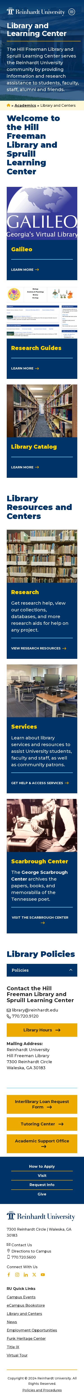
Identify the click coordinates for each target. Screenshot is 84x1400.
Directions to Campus (31, 1251)
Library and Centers (24, 1314)
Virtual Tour (17, 1355)
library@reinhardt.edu (35, 1010)
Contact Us (21, 1245)
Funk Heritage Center (26, 1338)
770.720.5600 (23, 1257)
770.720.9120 (25, 1016)
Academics (25, 105)
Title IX (13, 1347)
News (12, 1322)
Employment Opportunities (32, 1330)
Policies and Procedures (42, 1390)
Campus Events (21, 1297)
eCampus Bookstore (26, 1305)
